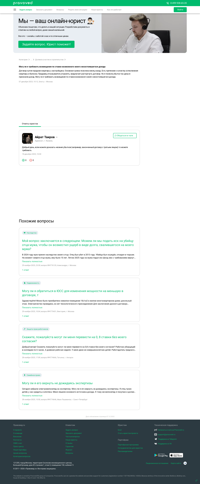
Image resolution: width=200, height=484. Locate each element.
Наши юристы (97, 10)
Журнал (69, 450)
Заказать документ (44, 10)
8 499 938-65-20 (176, 3)
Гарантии (69, 446)
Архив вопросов (20, 453)
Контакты (17, 440)
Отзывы (69, 443)
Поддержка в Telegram (165, 439)
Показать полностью (32, 261)
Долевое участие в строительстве (49, 60)
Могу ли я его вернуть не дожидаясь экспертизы (57, 383)
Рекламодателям (125, 451)
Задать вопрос (25, 10)
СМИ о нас (17, 443)
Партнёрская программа (128, 445)
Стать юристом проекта (128, 433)
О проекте (17, 430)
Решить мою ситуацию (77, 10)
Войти (180, 9)
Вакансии (17, 436)
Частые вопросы (73, 436)
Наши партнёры (20, 450)
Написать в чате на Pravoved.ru (169, 430)
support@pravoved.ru (164, 434)
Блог (120, 430)
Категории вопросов (21, 456)
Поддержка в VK (163, 443)
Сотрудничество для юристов (130, 448)
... (31, 60)
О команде (17, 433)
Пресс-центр (18, 446)
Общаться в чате (123, 135)
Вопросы (60, 10)
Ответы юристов (30, 123)
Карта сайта (176, 463)
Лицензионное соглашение (157, 463)
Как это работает (114, 10)
